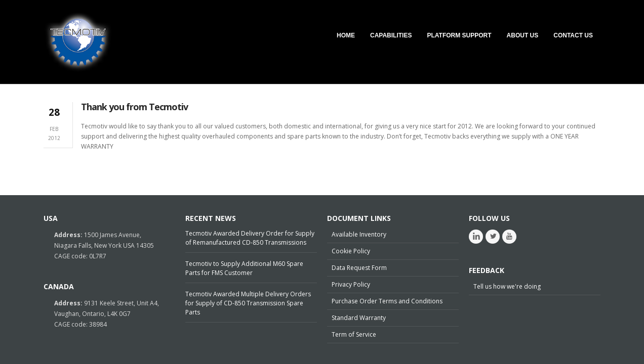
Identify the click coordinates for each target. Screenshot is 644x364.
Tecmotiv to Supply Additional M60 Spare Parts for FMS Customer (244, 268)
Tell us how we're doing (507, 286)
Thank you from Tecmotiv (134, 107)
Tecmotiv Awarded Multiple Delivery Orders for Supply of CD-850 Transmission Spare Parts (248, 303)
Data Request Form (359, 267)
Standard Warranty (359, 317)
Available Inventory (359, 234)
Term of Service (354, 334)
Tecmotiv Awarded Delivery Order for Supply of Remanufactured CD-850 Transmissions (249, 238)
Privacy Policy (351, 284)
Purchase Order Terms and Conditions (387, 301)
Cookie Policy (351, 251)
